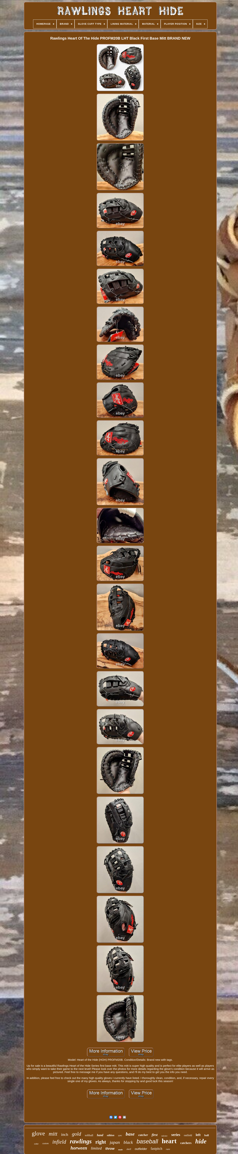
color (36, 1144)
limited (96, 1148)
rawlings (81, 1141)
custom (45, 1143)
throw (110, 1148)
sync (120, 1135)
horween (79, 1147)
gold (76, 1134)
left (198, 1135)
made (120, 1149)
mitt (53, 1134)
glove (38, 1133)
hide (200, 1141)
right (100, 1142)
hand (100, 1135)
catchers (186, 1143)
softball (89, 1135)
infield (59, 1142)
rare (168, 1149)
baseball (147, 1141)
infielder (164, 1136)
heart (169, 1141)
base (130, 1134)
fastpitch (156, 1148)
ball (206, 1135)
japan (115, 1142)
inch (64, 1134)
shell (128, 1149)
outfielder (141, 1148)
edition (110, 1135)
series (175, 1135)
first (155, 1135)
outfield (188, 1135)
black (128, 1142)
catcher (143, 1135)
